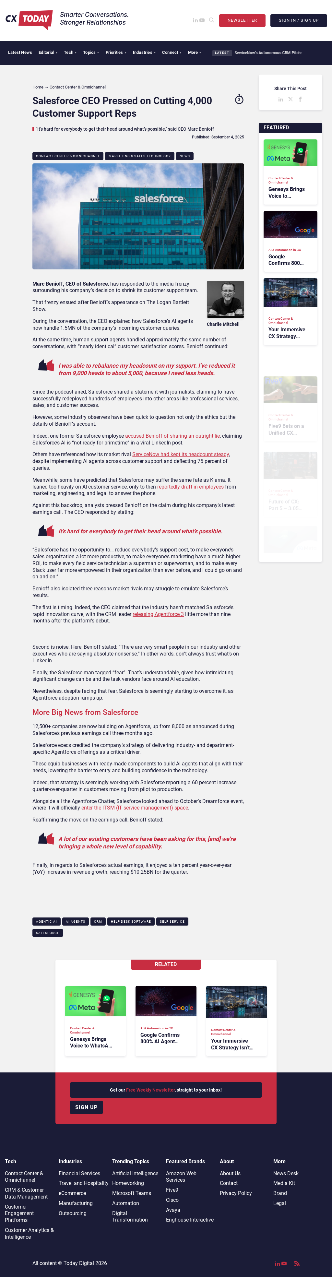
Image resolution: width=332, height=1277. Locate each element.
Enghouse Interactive (190, 1220)
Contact (229, 1183)
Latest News (20, 52)
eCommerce (72, 1193)
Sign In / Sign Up (299, 20)
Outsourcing (73, 1213)
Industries (144, 52)
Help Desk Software (131, 921)
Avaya (173, 1210)
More (194, 52)
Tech (70, 52)
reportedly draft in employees (190, 487)
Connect (172, 52)
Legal (279, 1203)
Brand (280, 1193)
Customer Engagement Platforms (19, 1214)
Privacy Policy (236, 1193)
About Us (230, 1173)
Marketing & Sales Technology (140, 156)
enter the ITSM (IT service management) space (134, 808)
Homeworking (128, 1183)
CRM (98, 921)
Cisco (172, 1200)
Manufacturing (76, 1203)
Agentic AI (46, 921)
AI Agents (75, 921)
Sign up (86, 1107)
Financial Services (79, 1173)
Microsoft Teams (131, 1193)
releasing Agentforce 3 (158, 614)
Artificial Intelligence (135, 1173)
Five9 (172, 1190)
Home (37, 87)
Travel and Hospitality (84, 1183)
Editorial (48, 52)
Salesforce (47, 933)
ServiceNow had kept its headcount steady (180, 454)
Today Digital (79, 1263)
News (185, 156)
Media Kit (284, 1183)
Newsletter (242, 20)
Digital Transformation (130, 1216)
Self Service (172, 921)
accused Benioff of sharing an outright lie (172, 436)
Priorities (116, 52)
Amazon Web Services (181, 1176)
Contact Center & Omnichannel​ (68, 156)
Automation (125, 1203)
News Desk (286, 1173)
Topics (91, 52)
